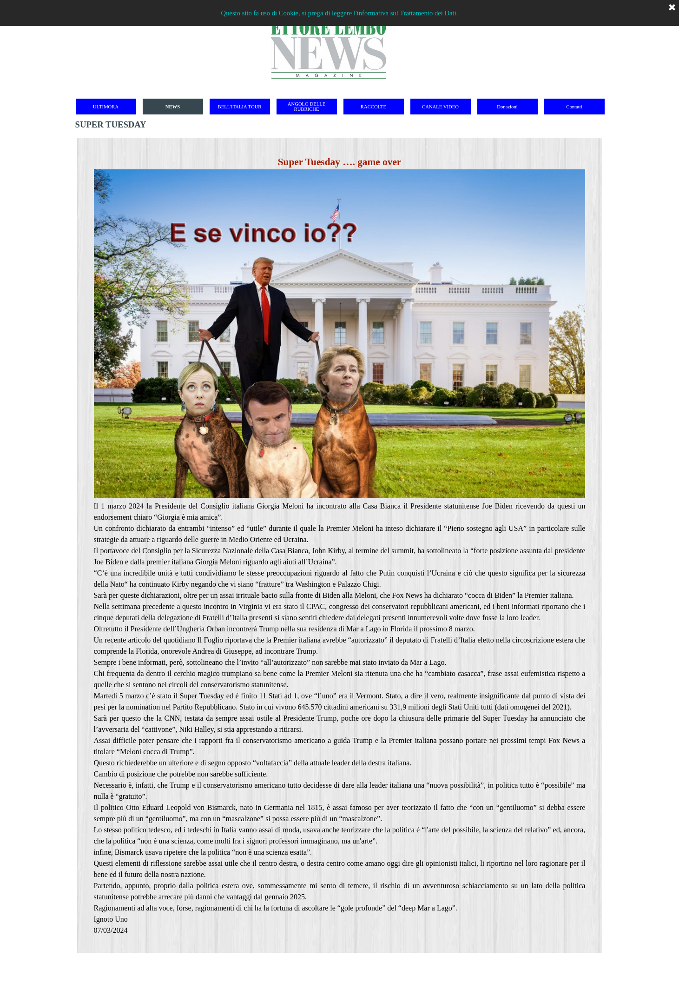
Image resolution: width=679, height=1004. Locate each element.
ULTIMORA (106, 106)
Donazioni (507, 106)
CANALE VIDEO (440, 106)
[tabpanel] (340, 545)
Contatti (574, 106)
